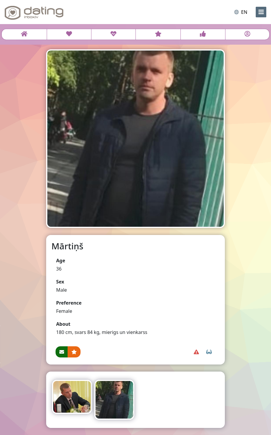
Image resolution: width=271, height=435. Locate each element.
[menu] (261, 12)
